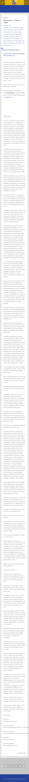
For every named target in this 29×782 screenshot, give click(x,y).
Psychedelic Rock (17, 38)
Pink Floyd (18, 36)
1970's (11, 27)
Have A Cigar (18, 32)
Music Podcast (15, 34)
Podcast (5, 17)
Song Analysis (11, 43)
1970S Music (16, 27)
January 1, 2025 (7, 25)
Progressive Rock (8, 38)
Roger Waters (18, 40)
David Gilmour (10, 32)
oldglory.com (15, 659)
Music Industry (7, 34)
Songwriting (18, 43)
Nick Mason (12, 36)
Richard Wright (7, 40)
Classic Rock (11, 29)
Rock (12, 40)
